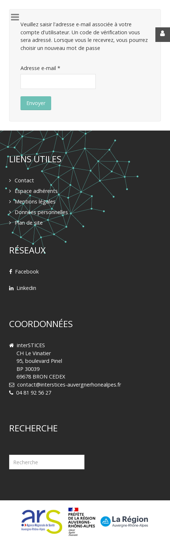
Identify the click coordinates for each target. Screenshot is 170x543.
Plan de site (29, 222)
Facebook (27, 271)
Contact (24, 180)
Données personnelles (41, 212)
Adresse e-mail (40, 68)
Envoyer (35, 103)
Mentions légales (35, 201)
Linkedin (26, 287)
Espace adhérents (36, 190)
